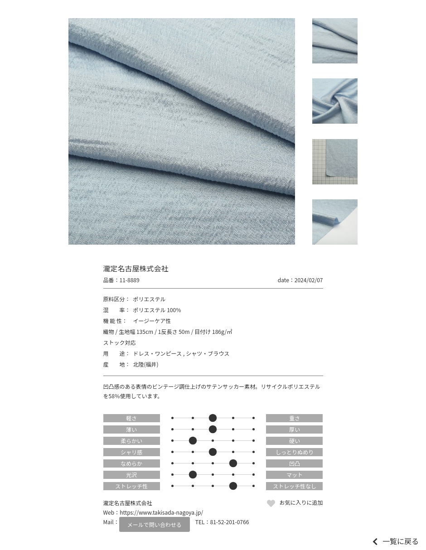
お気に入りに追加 (301, 502)
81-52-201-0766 (229, 522)
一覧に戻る (400, 541)
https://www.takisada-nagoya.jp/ (161, 512)
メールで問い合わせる (154, 524)
